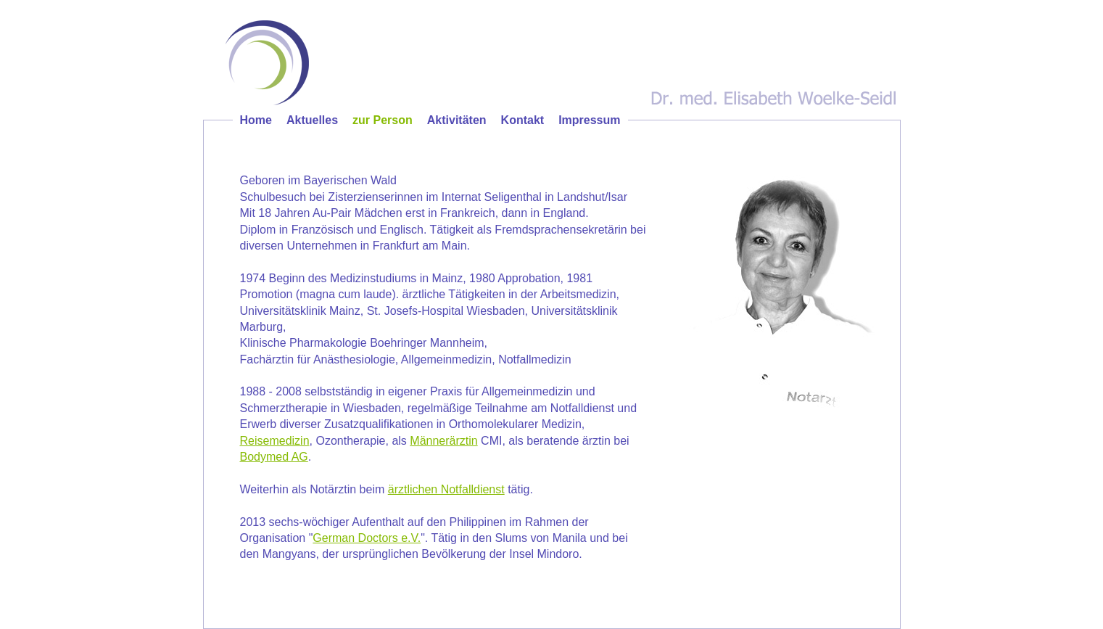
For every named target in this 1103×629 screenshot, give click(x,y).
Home (256, 120)
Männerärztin (443, 441)
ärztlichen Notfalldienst (446, 489)
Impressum (589, 120)
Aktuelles (312, 120)
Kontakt (523, 120)
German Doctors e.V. (367, 538)
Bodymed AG (274, 457)
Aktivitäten (457, 120)
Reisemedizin (275, 441)
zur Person (382, 120)
